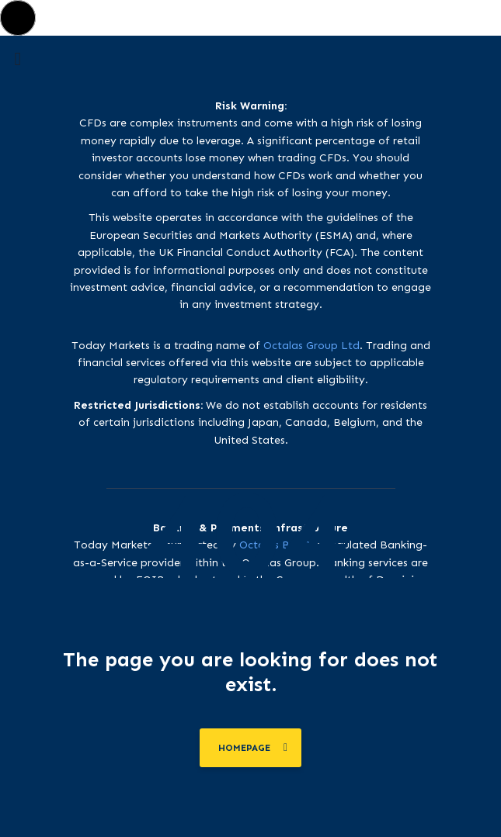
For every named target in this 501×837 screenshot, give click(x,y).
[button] (18, 18)
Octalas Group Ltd (311, 345)
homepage (252, 747)
